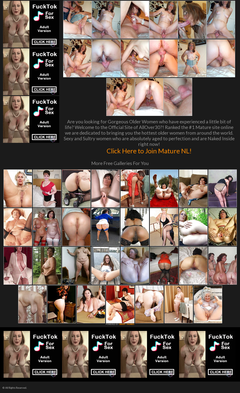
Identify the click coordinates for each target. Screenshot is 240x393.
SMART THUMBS (126, 324)
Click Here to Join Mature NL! (149, 151)
